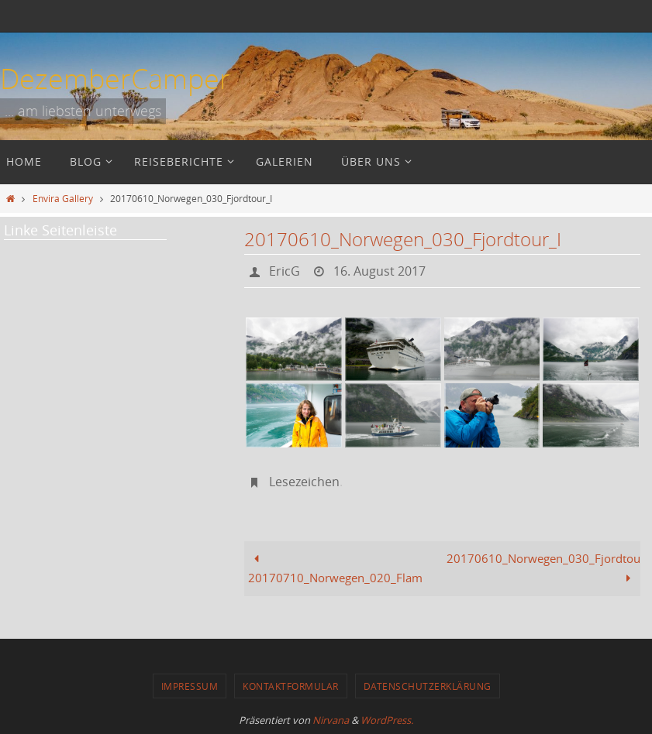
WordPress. (386, 720)
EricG (284, 271)
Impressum (190, 686)
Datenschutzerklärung (428, 686)
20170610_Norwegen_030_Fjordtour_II (543, 568)
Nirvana (330, 720)
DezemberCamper (115, 78)
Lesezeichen (304, 481)
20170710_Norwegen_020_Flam (335, 568)
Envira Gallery (63, 198)
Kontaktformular (291, 686)
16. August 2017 (379, 271)
